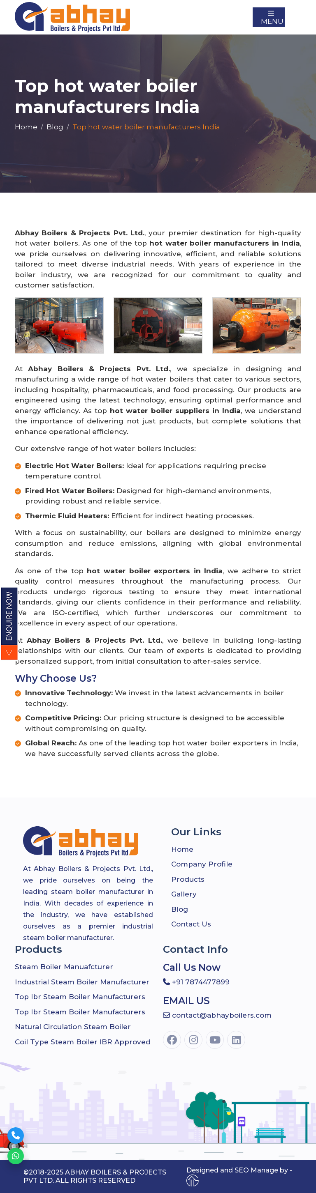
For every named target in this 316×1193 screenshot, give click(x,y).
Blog (54, 127)
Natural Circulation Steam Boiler (73, 1027)
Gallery (184, 894)
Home (26, 127)
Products (187, 879)
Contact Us (191, 924)
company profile (201, 864)
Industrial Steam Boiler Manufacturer (82, 982)
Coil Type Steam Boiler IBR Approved (83, 1042)
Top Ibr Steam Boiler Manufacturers (80, 997)
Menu (272, 18)
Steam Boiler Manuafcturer (64, 967)
